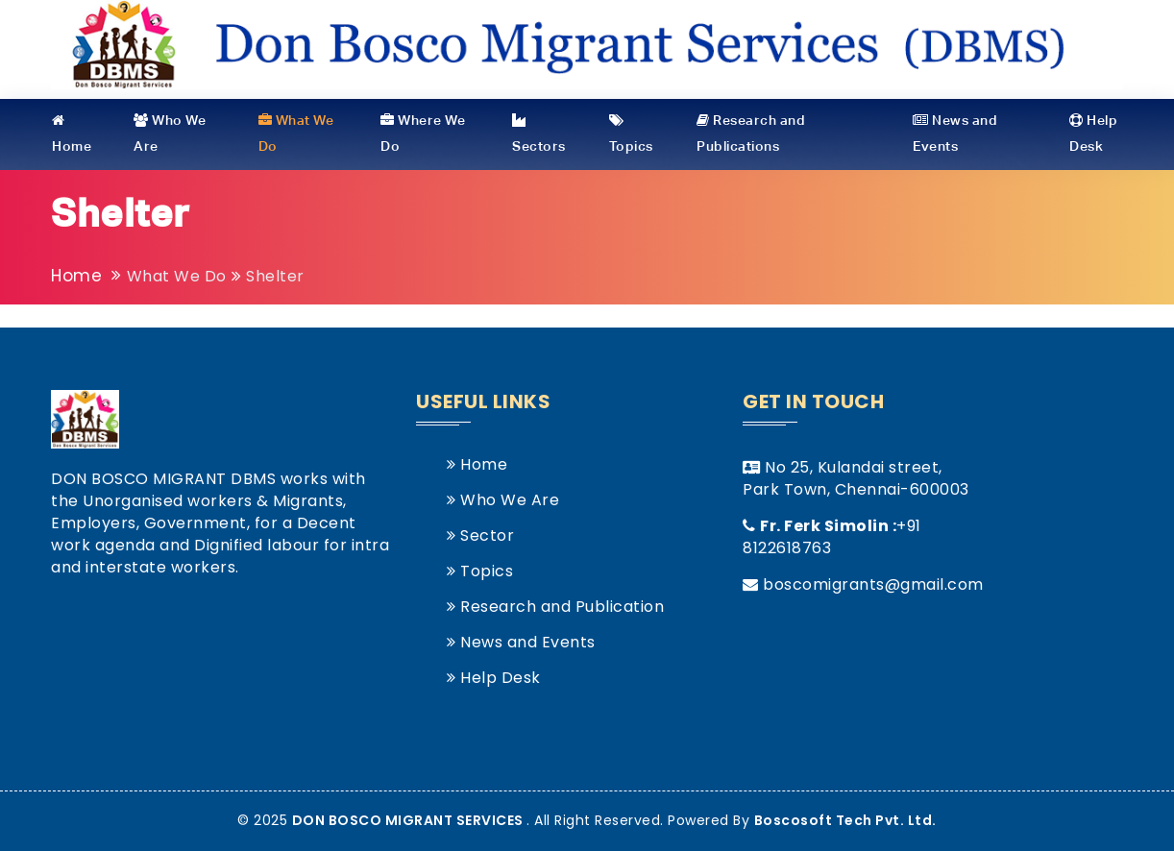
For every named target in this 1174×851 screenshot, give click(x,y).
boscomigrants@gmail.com (873, 584)
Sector (480, 535)
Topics (631, 133)
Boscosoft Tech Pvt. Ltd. (845, 820)
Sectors (539, 133)
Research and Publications (751, 133)
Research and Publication (555, 607)
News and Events (955, 133)
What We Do (296, 133)
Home (71, 133)
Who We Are (170, 133)
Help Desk (1093, 133)
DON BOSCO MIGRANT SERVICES (409, 820)
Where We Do (422, 133)
